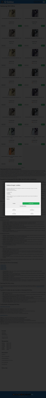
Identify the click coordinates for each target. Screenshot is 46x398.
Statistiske (31, 213)
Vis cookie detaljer (23, 206)
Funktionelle (14, 213)
